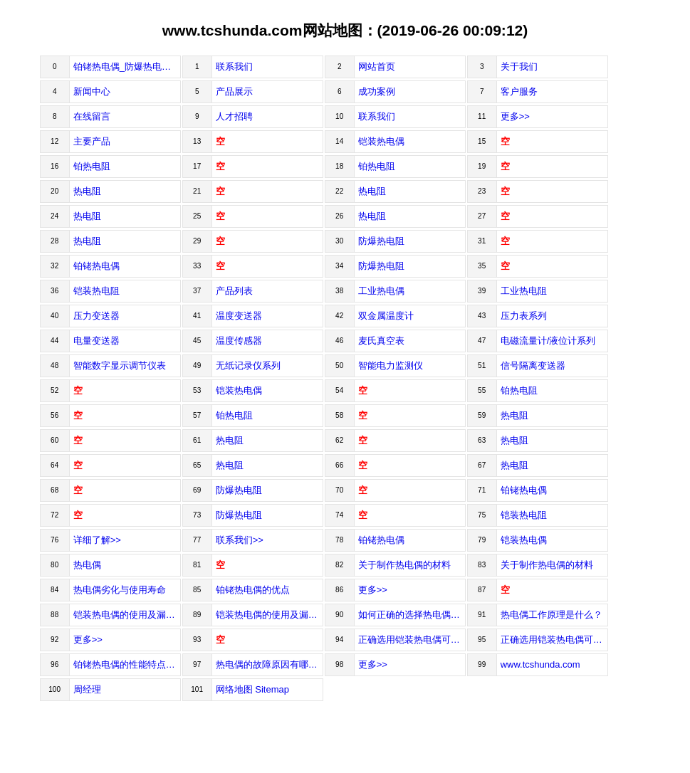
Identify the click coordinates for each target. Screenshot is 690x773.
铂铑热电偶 (96, 266)
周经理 (87, 689)
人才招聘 (234, 116)
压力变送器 (96, 315)
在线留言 (91, 116)
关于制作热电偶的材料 (404, 564)
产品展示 (234, 91)
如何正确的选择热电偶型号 (412, 614)
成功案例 (376, 91)
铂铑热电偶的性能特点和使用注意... (127, 664)
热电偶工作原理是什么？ (551, 614)
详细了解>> (97, 540)
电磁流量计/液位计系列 (548, 340)
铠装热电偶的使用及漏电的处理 (127, 614)
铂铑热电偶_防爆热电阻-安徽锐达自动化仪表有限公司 (127, 66)
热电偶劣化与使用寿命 (119, 589)
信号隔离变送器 (533, 365)
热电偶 (87, 564)
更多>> (515, 116)
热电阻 (87, 191)
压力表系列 (524, 315)
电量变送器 (96, 340)
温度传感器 (239, 340)
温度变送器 (239, 315)
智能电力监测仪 (390, 365)
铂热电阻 (91, 166)
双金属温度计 (386, 315)
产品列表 (234, 290)
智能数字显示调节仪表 (119, 365)
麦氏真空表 (381, 340)
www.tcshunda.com (540, 664)
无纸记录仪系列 (248, 365)
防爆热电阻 (381, 241)
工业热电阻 (524, 290)
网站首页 (376, 66)
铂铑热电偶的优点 (253, 589)
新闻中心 (91, 91)
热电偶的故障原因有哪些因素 (269, 664)
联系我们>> (239, 540)
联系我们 (234, 66)
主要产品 (91, 141)
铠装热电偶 (381, 141)
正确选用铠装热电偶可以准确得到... (554, 639)
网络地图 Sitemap (252, 689)
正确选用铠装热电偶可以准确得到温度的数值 (412, 639)
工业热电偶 (381, 290)
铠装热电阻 (96, 290)
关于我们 (519, 66)
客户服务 (519, 91)
